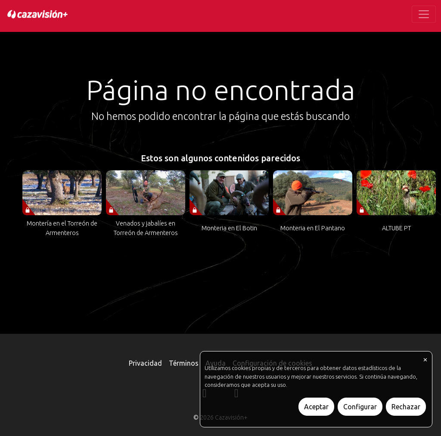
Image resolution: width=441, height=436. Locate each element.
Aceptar (316, 407)
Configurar (360, 407)
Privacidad (145, 363)
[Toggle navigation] (424, 14)
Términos (184, 363)
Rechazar (405, 407)
